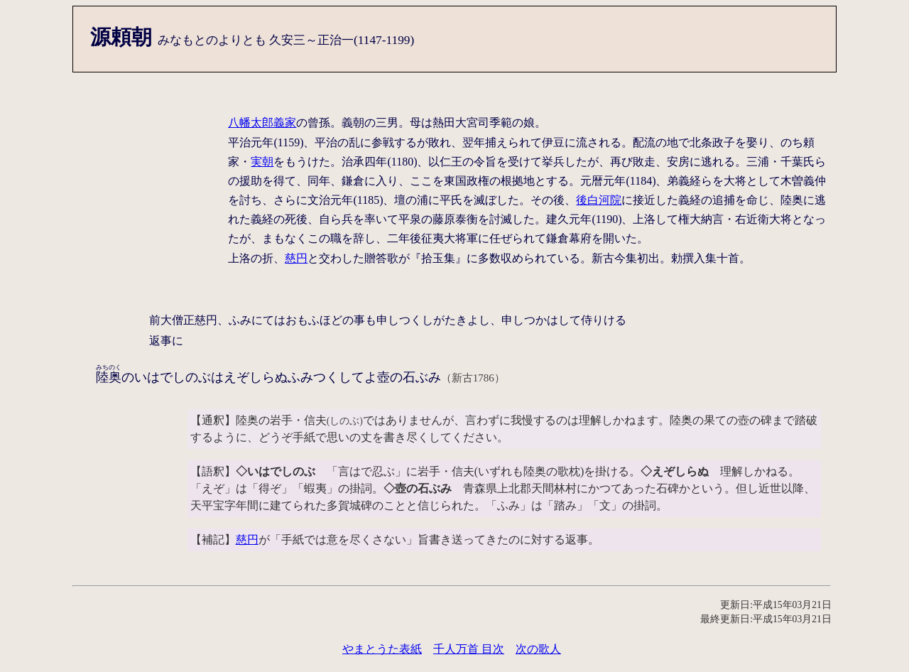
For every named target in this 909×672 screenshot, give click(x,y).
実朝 (262, 162)
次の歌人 (538, 649)
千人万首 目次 (468, 649)
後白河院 (598, 200)
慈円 (296, 258)
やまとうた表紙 (382, 649)
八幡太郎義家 (262, 122)
